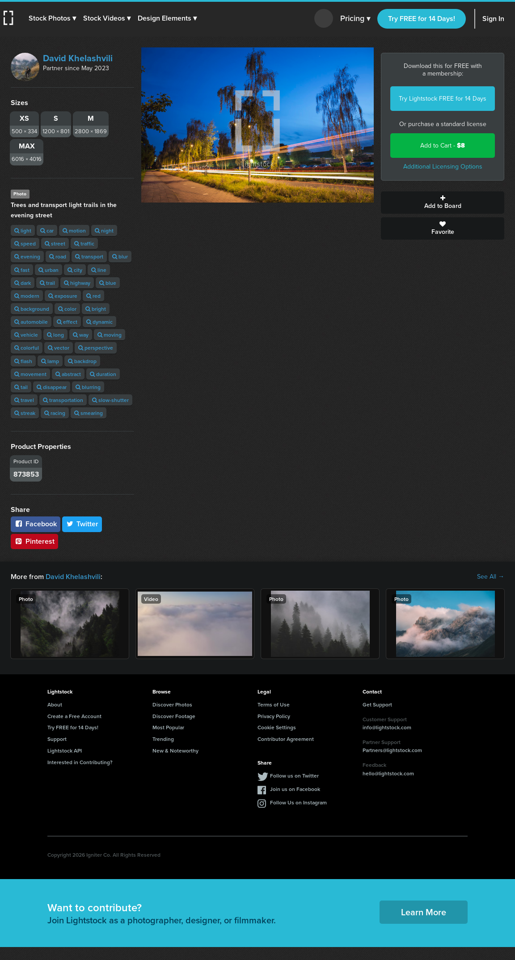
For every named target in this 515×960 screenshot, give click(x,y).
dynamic (99, 322)
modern (26, 296)
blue (107, 283)
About (54, 704)
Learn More (423, 911)
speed (25, 243)
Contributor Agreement (286, 739)
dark (22, 283)
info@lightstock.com (387, 727)
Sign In (493, 18)
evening (27, 256)
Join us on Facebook (295, 789)
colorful (26, 347)
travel (24, 400)
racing (54, 413)
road (57, 256)
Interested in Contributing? (80, 762)
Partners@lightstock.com (392, 750)
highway (77, 283)
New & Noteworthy (175, 750)
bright (95, 309)
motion (74, 230)
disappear (52, 387)
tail (21, 387)
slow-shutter (110, 400)
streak (24, 413)
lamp (50, 361)
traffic (84, 243)
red (93, 296)
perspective (95, 347)
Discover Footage (173, 716)
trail (47, 283)
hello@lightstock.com (388, 773)
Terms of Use (274, 704)
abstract (68, 374)
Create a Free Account (74, 716)
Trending (163, 739)
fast (22, 270)
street (55, 243)
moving (109, 334)
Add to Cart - (442, 145)
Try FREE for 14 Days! (421, 18)
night (104, 230)
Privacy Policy (274, 716)
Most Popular (168, 727)
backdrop (82, 361)
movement (30, 374)
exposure (62, 296)
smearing (88, 413)
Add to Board (443, 202)
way (81, 334)
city (75, 270)
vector (58, 347)
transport (89, 256)
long (55, 334)
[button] (52, 18)
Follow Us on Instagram (298, 802)
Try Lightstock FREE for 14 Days (442, 98)
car (47, 230)
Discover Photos (172, 704)
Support (57, 739)
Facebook (35, 524)
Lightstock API (64, 750)
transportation (63, 400)
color (67, 309)
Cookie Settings (277, 727)
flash (23, 361)
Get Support (377, 704)
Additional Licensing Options (442, 166)
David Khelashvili (78, 58)
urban (48, 270)
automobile (31, 322)
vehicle (26, 334)
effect (67, 322)
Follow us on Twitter (294, 775)
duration (103, 374)
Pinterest (34, 541)
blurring (88, 387)
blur (120, 256)
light (22, 230)
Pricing (355, 19)
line (98, 270)
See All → (490, 576)
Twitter (82, 524)
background (31, 309)
